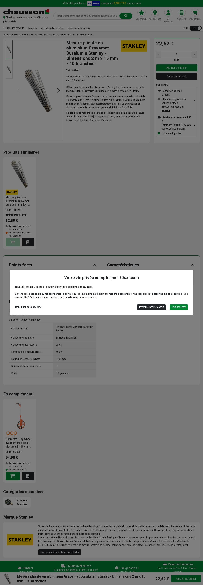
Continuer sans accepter (29, 307)
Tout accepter (179, 307)
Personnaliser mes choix (151, 307)
